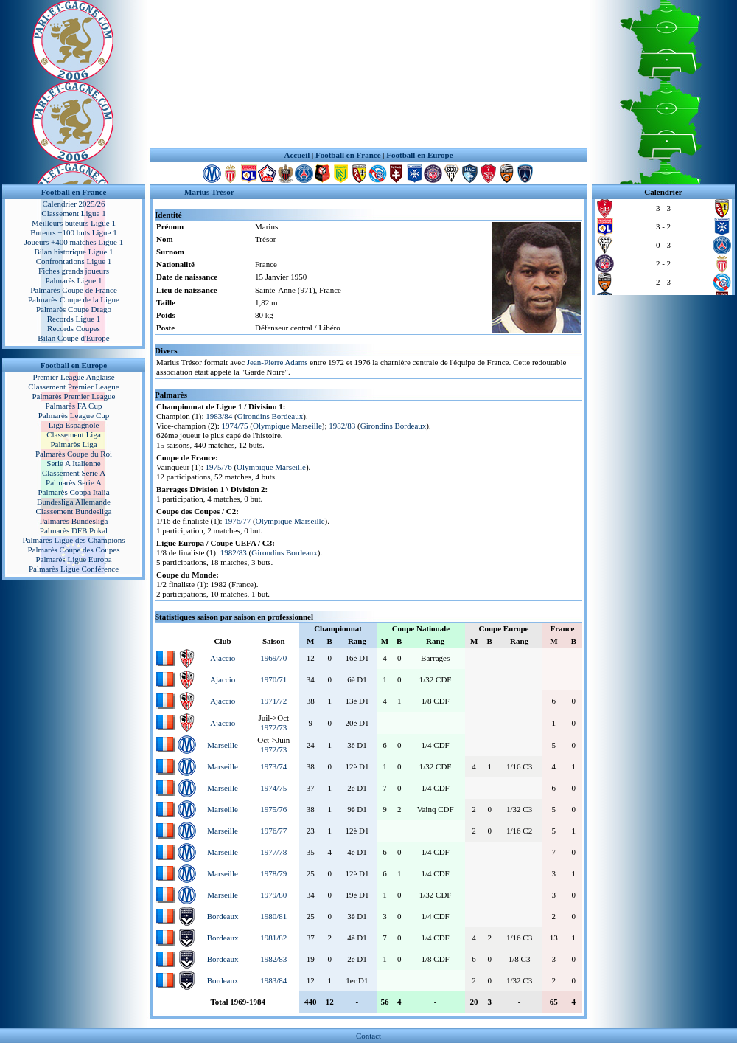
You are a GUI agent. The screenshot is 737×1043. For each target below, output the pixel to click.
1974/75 (235, 425)
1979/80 (273, 894)
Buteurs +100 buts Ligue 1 (73, 232)
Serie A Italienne (73, 463)
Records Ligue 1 (74, 318)
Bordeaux (223, 916)
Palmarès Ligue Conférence (74, 568)
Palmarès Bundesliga (74, 520)
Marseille (222, 745)
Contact (368, 1035)
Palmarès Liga (73, 444)
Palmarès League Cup (74, 415)
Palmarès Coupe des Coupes (74, 549)
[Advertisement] (369, 74)
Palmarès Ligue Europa (73, 559)
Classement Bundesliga (74, 511)
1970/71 (273, 679)
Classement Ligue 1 (73, 213)
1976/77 (237, 520)
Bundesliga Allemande (74, 501)
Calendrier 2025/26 (73, 203)
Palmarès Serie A (74, 482)
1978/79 (273, 873)
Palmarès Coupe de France (73, 289)
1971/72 (273, 700)
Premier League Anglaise (73, 376)
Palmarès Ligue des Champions (73, 540)
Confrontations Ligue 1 (74, 261)
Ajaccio (222, 658)
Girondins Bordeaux (270, 416)
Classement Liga (73, 434)
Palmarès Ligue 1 (74, 280)
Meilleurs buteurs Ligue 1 (74, 222)
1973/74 (273, 766)
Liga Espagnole (74, 424)
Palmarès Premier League (73, 396)
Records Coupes (73, 328)
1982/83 (342, 425)
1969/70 (273, 658)
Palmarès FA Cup (74, 405)
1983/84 (219, 416)
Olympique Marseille (287, 425)
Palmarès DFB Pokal (74, 530)
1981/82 (273, 937)
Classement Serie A (73, 472)
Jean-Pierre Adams (277, 362)
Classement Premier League (73, 386)
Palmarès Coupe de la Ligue (73, 299)
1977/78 (273, 852)
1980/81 (273, 916)
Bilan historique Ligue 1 (73, 251)
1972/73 (273, 727)
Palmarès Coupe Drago (73, 309)
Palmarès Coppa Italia (73, 492)
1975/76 (219, 466)
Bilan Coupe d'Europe (73, 337)
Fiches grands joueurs (73, 270)
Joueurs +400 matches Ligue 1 (74, 242)
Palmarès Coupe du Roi (73, 453)
